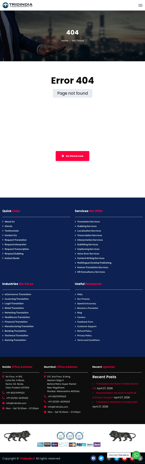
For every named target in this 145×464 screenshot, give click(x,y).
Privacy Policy (84, 335)
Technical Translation (16, 335)
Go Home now (72, 156)
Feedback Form (85, 322)
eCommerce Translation (18, 294)
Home (64, 40)
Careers (81, 317)
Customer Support (86, 326)
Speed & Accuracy (86, 303)
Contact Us (11, 235)
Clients (8, 226)
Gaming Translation (15, 340)
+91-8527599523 (15, 392)
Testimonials (12, 230)
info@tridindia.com (16, 403)
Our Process (83, 299)
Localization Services (89, 230)
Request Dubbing (14, 253)
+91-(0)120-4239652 (17, 398)
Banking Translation (15, 331)
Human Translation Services (92, 267)
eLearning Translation (17, 299)
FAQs (79, 294)
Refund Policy (84, 331)
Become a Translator (87, 308)
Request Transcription (17, 249)
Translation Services (88, 221)
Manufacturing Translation (19, 326)
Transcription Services (89, 235)
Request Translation (16, 240)
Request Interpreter (15, 244)
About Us (10, 221)
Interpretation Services (90, 240)
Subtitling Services (87, 244)
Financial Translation (16, 321)
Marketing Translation (16, 312)
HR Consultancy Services (91, 272)
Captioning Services (88, 249)
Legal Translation (14, 303)
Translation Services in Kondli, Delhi (116, 402)
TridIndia (26, 458)
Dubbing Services (87, 226)
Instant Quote (12, 258)
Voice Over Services (88, 253)
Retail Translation (14, 308)
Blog (79, 312)
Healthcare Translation (17, 317)
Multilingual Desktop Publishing (94, 262)
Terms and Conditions (88, 340)
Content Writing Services (90, 258)
